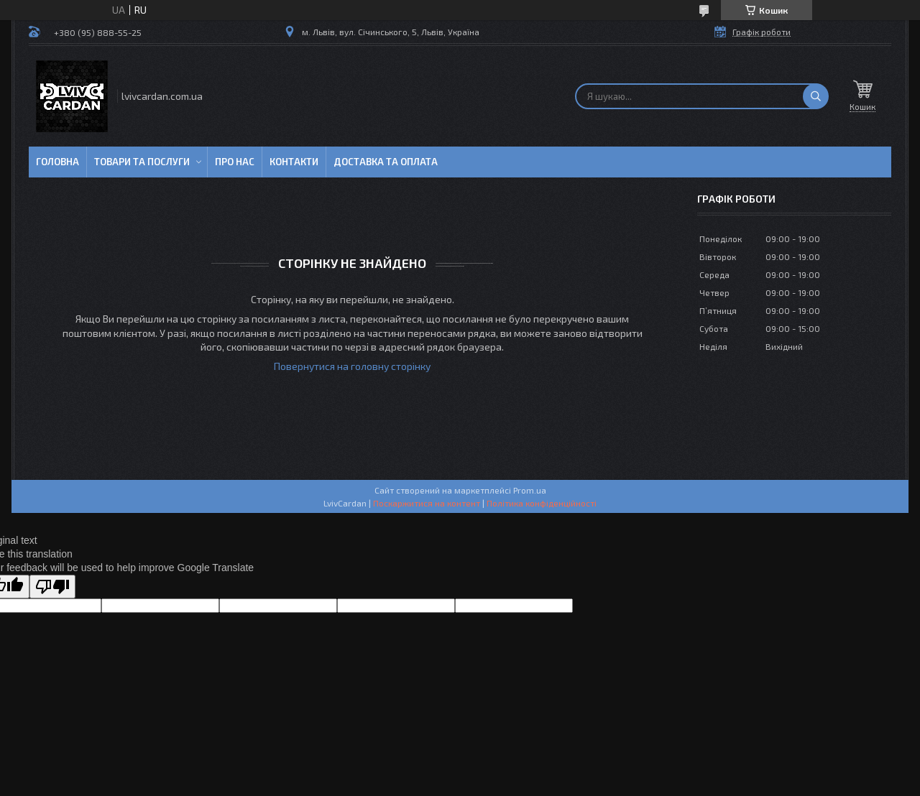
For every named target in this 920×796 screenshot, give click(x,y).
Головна (57, 161)
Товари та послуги (142, 161)
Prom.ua (529, 490)
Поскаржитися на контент (426, 503)
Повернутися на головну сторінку (352, 366)
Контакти (294, 161)
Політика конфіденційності (542, 503)
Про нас (234, 161)
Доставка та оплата (386, 161)
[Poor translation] (52, 586)
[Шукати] (816, 96)
